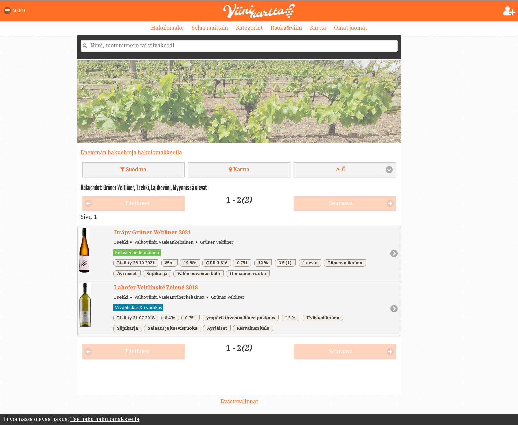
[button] (16, 11)
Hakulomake (167, 28)
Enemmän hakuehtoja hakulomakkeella (131, 152)
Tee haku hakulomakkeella (104, 419)
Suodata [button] (133, 169)
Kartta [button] (239, 169)
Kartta (318, 28)
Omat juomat (350, 28)
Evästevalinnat (239, 401)
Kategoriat (249, 28)
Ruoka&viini (286, 28)
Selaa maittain (210, 28)
